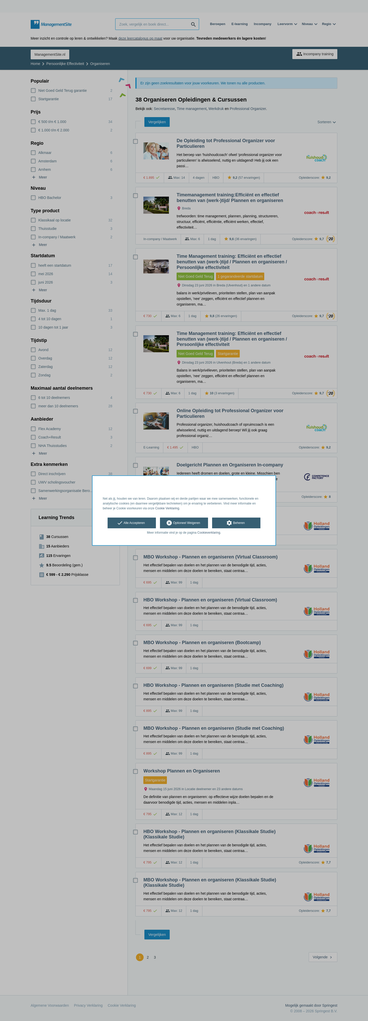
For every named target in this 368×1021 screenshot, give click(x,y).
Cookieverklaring (208, 533)
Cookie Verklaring (167, 508)
